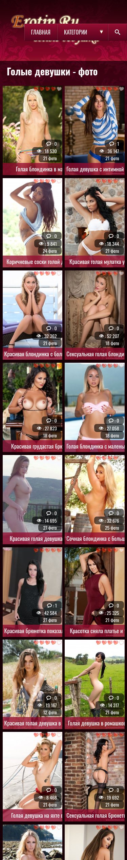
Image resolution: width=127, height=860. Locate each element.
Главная (40, 32)
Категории (75, 32)
